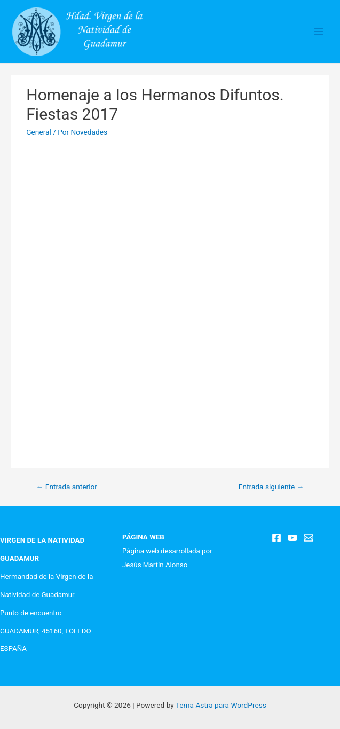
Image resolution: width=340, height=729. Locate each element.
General (38, 132)
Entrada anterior (66, 486)
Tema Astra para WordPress (221, 705)
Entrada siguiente (271, 486)
